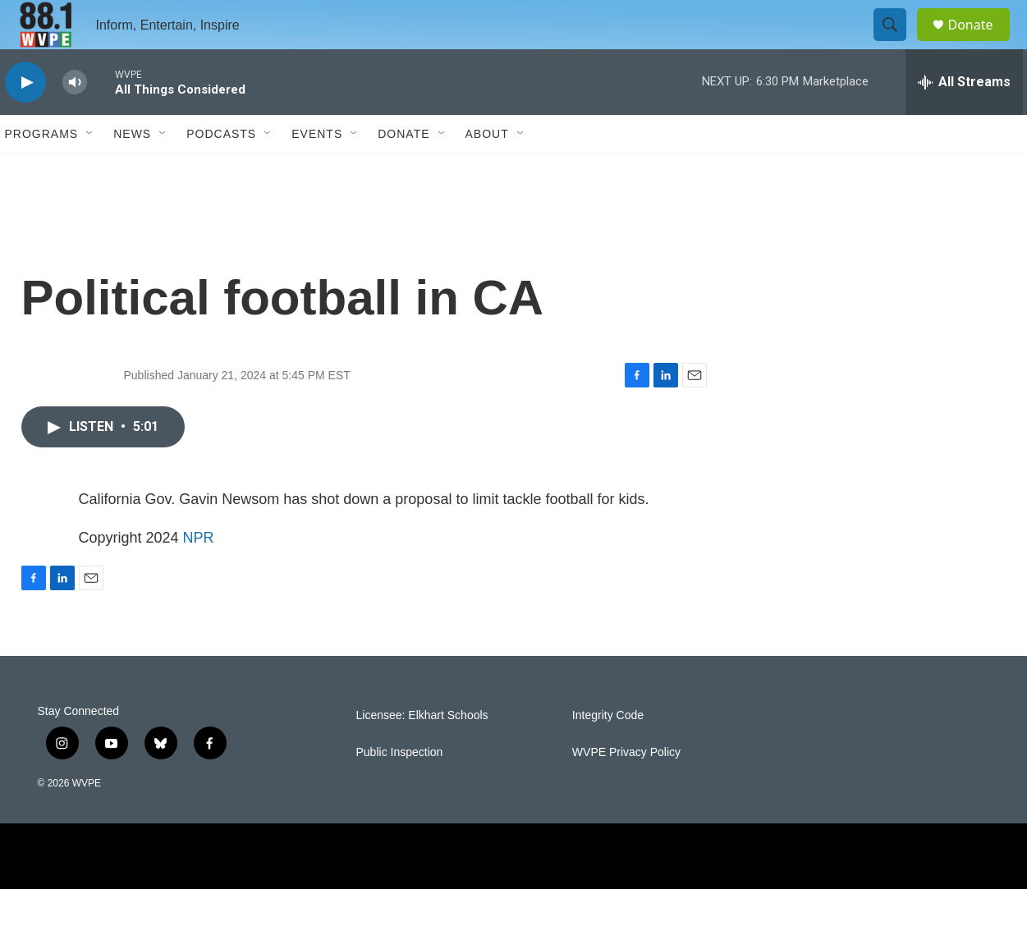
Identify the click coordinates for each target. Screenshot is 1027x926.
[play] (25, 119)
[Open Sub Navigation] (90, 170)
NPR (198, 574)
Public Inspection (399, 789)
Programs (42, 170)
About (487, 170)
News (132, 170)
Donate (981, 43)
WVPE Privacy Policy (626, 789)
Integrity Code (608, 752)
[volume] (75, 119)
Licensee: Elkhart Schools (422, 752)
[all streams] (964, 119)
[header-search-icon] (898, 43)
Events (316, 170)
